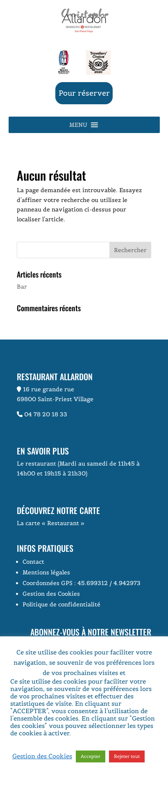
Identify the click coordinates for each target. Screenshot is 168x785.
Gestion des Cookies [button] (51, 593)
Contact (33, 561)
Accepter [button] (90, 756)
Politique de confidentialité (61, 604)
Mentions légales (46, 572)
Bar (22, 286)
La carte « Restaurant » (50, 523)
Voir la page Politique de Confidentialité (78, 736)
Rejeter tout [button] (127, 756)
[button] (78, 125)
